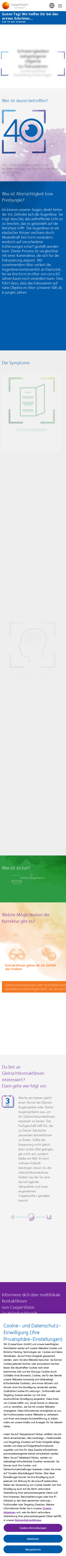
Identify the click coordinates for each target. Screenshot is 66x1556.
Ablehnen (33, 1539)
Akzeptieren (33, 1550)
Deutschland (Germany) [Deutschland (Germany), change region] (52, 6)
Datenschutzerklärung (28, 1520)
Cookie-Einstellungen (33, 1528)
